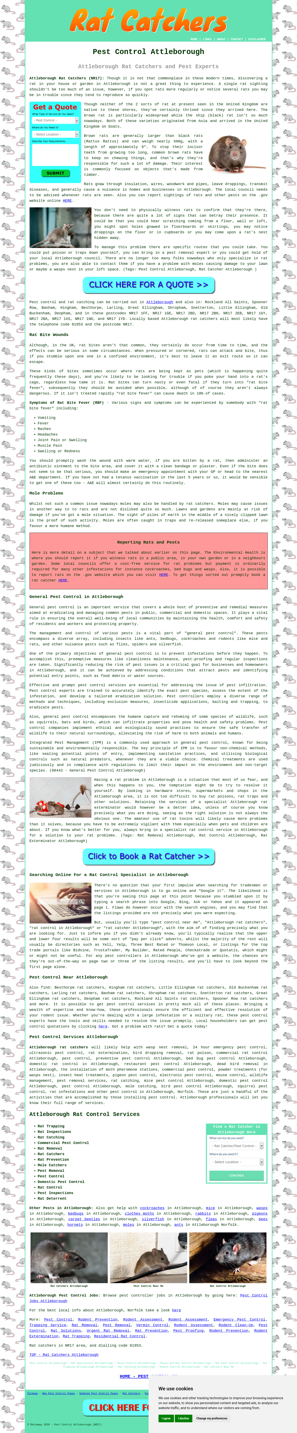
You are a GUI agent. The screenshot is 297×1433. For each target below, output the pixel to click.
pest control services (102, 685)
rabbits (203, 1214)
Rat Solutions (66, 1331)
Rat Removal (84, 1325)
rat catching (81, 302)
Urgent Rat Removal (108, 1331)
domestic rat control (54, 1064)
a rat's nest (253, 232)
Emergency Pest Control (239, 1320)
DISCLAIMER (256, 39)
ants (178, 1225)
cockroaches (152, 1208)
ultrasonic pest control (56, 1053)
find (45, 987)
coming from (200, 221)
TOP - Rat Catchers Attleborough (64, 1355)
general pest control (210, 633)
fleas (211, 1219)
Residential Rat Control (119, 1336)
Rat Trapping (76, 1336)
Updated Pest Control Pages (98, 1393)
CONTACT (237, 39)
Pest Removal (117, 1325)
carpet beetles (84, 1219)
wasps (261, 1208)
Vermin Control (152, 1325)
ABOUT (221, 39)
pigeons (260, 1214)
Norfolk (185, 1092)
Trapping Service (48, 1325)
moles (125, 504)
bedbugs (76, 1214)
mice (210, 1208)
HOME (194, 39)
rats (188, 210)
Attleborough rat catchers (59, 1047)
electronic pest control (186, 1075)
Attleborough (117, 84)
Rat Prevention (151, 1331)
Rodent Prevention (97, 1320)
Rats (88, 184)
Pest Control (58, 1320)
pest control (254, 1015)
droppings (104, 232)
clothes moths (139, 1214)
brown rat (94, 115)
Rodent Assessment (142, 1320)
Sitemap (32, 1393)
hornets (75, 1225)
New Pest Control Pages (58, 1393)
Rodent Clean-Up (236, 1325)
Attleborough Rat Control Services (85, 1114)
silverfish (153, 1219)
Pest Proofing (188, 1331)
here (102, 1026)
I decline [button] (183, 1418)
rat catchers (204, 319)
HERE (67, 201)
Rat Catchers (131, 1393)
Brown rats (96, 136)
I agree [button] (166, 1418)
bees (263, 1219)
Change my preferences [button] (211, 1418)
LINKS (207, 39)
